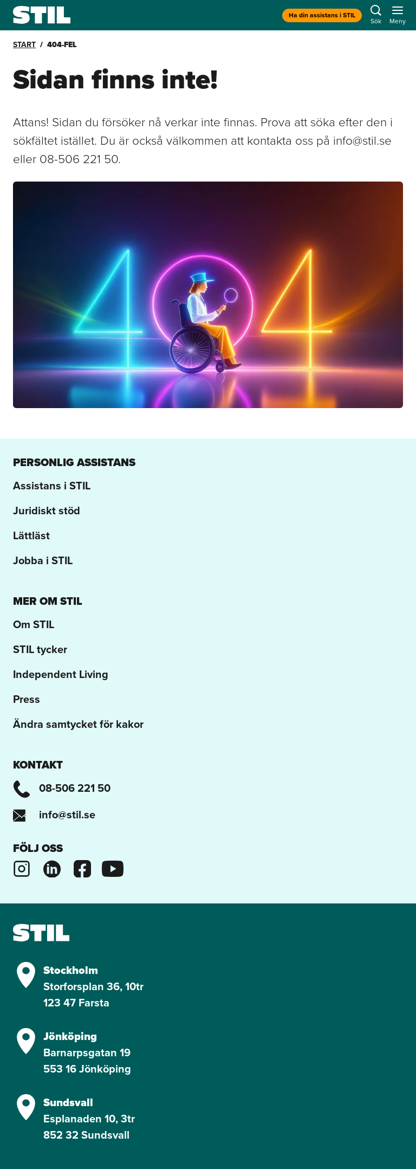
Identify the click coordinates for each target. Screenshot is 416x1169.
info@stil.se (54, 814)
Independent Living (60, 674)
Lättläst (31, 535)
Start (24, 44)
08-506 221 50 (61, 788)
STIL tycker (40, 649)
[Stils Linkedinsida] (52, 867)
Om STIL (33, 624)
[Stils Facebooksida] (82, 867)
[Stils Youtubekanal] (112, 867)
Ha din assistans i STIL (322, 15)
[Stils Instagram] (21, 867)
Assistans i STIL (51, 485)
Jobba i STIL (43, 560)
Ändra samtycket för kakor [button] (78, 724)
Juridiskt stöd (46, 510)
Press (26, 699)
